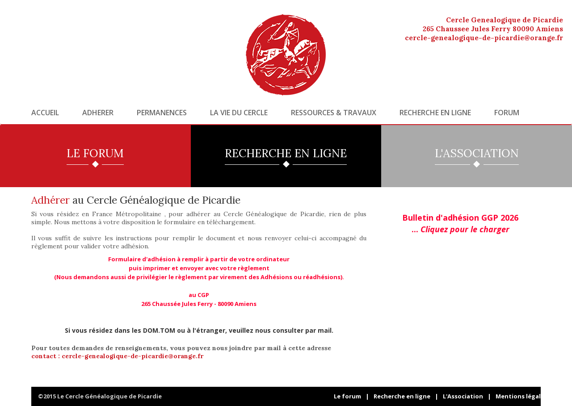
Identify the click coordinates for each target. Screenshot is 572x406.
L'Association (463, 396)
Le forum (347, 396)
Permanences (162, 113)
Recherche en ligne (435, 113)
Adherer (98, 113)
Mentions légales (521, 396)
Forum (506, 113)
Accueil (45, 113)
